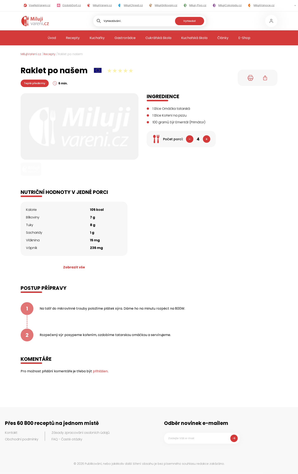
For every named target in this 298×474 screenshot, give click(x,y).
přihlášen (100, 371)
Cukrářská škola (158, 37)
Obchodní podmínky (21, 439)
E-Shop (244, 37)
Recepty (73, 37)
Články (222, 37)
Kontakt (11, 432)
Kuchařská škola (194, 37)
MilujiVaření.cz (31, 54)
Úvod (52, 37)
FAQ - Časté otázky (67, 439)
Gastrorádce (125, 37)
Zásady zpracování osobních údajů (81, 432)
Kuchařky (97, 37)
